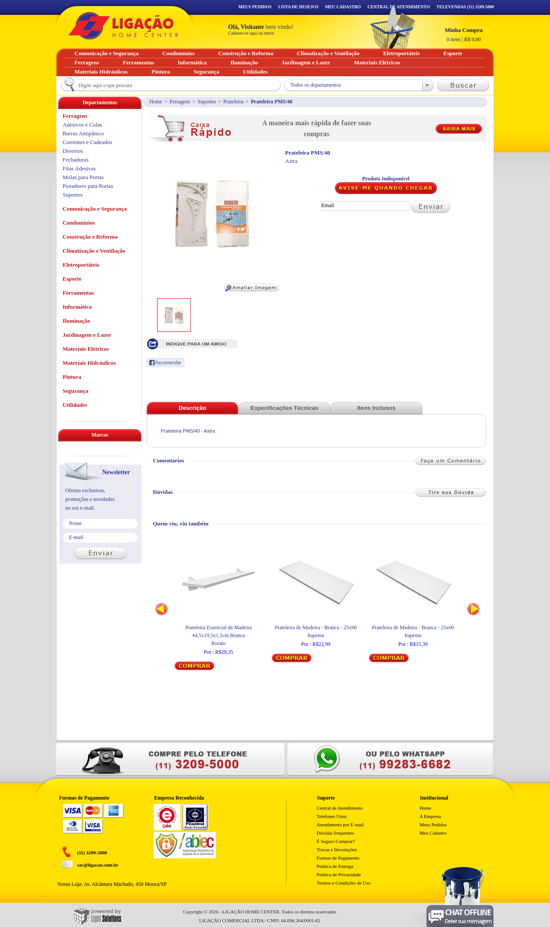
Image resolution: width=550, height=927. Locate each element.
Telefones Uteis (332, 816)
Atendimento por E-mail (340, 824)
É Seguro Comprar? (336, 841)
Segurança (75, 391)
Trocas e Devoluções (337, 849)
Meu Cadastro (343, 6)
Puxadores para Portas (88, 186)
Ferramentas (78, 292)
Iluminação (76, 320)
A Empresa (430, 816)
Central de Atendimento (340, 808)
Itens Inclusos (376, 408)
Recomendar (165, 362)
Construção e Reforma (90, 236)
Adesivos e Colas (82, 124)
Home (155, 102)
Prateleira (233, 102)
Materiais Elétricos (86, 348)
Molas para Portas (83, 177)
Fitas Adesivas (79, 168)
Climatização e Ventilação (94, 250)
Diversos (73, 151)
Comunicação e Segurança (95, 208)
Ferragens (179, 102)
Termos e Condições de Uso (343, 882)
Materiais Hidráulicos (89, 363)
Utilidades (75, 405)
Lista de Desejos (298, 6)
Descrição (192, 408)
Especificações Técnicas (284, 408)
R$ (464, 34)
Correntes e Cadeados (87, 142)
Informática (77, 306)
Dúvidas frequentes (335, 832)
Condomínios (79, 222)
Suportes (206, 102)
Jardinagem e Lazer (87, 334)
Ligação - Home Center (123, 25)
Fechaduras (75, 159)
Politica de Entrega (335, 866)
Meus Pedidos (254, 6)
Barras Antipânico (83, 133)
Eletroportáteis (81, 264)
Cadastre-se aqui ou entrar (251, 33)
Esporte (72, 278)
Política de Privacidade (339, 874)
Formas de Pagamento (338, 857)
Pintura (72, 377)
